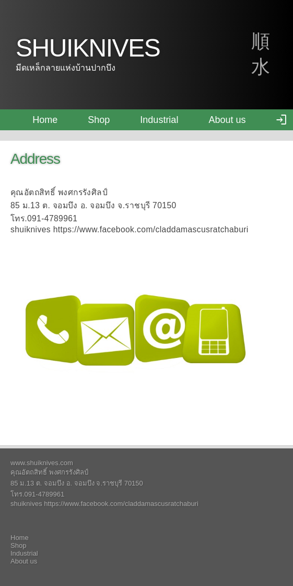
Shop (99, 120)
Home (44, 120)
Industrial (159, 120)
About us (226, 120)
